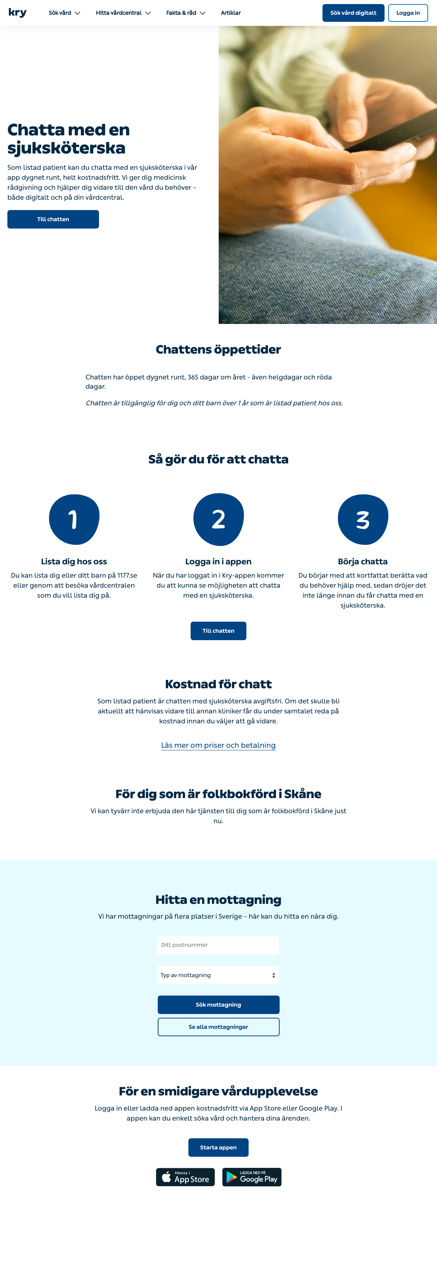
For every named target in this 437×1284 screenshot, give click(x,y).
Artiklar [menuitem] (230, 13)
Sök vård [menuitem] (64, 13)
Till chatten (53, 219)
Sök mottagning (218, 1004)
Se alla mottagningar (218, 1027)
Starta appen (218, 1147)
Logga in (408, 13)
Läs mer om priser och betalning (218, 745)
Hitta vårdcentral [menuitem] (123, 13)
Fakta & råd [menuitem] (185, 13)
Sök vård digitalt (354, 13)
